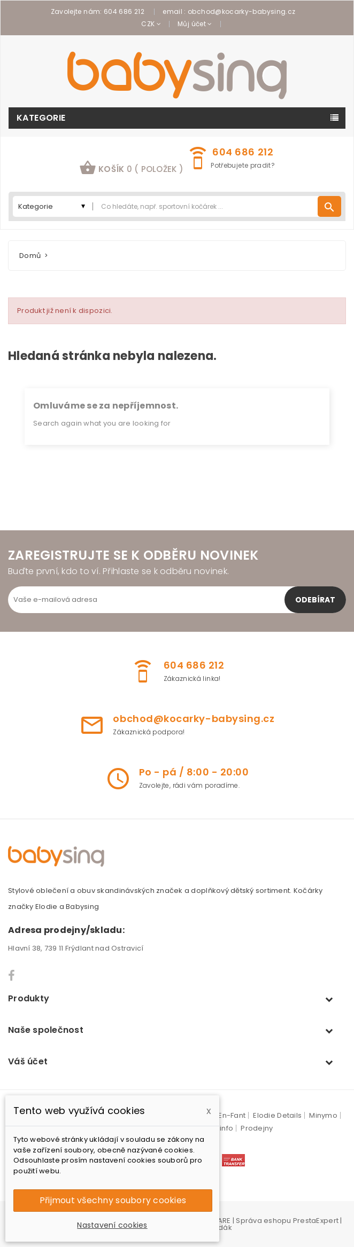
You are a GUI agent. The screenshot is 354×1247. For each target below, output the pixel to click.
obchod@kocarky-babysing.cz (241, 11)
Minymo (323, 1115)
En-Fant (231, 1115)
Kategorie (41, 118)
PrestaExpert (315, 1220)
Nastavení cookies (112, 1225)
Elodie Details (277, 1115)
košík (131, 167)
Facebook (12, 976)
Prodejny (257, 1128)
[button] (131, 169)
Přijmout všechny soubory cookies (113, 1200)
